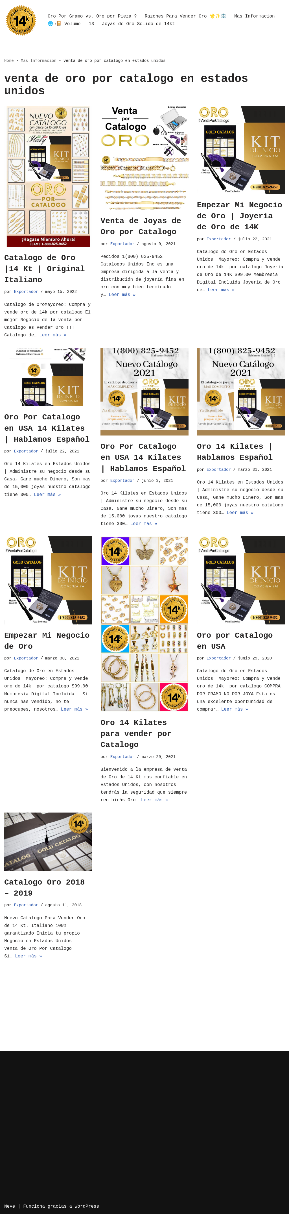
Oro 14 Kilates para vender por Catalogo (136, 734)
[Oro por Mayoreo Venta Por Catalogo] (21, 20)
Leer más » (53, 335)
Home (9, 60)
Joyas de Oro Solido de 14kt (138, 24)
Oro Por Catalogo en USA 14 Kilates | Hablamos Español (46, 428)
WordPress (87, 1207)
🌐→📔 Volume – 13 (71, 24)
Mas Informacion (255, 16)
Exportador (26, 291)
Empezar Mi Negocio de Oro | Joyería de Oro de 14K (239, 216)
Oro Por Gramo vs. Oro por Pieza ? (92, 16)
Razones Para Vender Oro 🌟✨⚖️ (186, 16)
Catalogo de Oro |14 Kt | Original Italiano (44, 269)
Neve (9, 1207)
